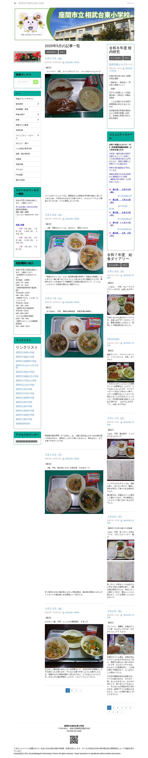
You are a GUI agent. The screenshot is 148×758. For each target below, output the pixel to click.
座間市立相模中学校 (25, 415)
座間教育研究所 (23, 424)
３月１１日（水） (116, 418)
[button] (16, 57)
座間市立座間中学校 (25, 398)
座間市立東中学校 (24, 406)
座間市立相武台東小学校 (31, 3)
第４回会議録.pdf (124, 229)
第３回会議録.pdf (124, 219)
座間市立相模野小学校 (26, 361)
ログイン (130, 3)
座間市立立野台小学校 (26, 381)
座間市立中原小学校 (25, 393)
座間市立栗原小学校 (25, 357)
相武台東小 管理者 (70, 62)
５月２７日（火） (54, 298)
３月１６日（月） (116, 271)
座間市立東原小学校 (25, 372)
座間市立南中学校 (24, 419)
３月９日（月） (115, 516)
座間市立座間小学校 (25, 352)
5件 (62, 52)
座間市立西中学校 (24, 402)
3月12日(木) (113, 339)
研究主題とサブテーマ (120, 64)
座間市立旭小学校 (24, 389)
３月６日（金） (115, 611)
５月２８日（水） (54, 215)
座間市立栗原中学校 (25, 411)
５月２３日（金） (54, 608)
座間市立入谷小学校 (25, 385)
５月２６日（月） (54, 454)
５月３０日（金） (54, 58)
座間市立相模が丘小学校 (27, 376)
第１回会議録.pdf (124, 196)
